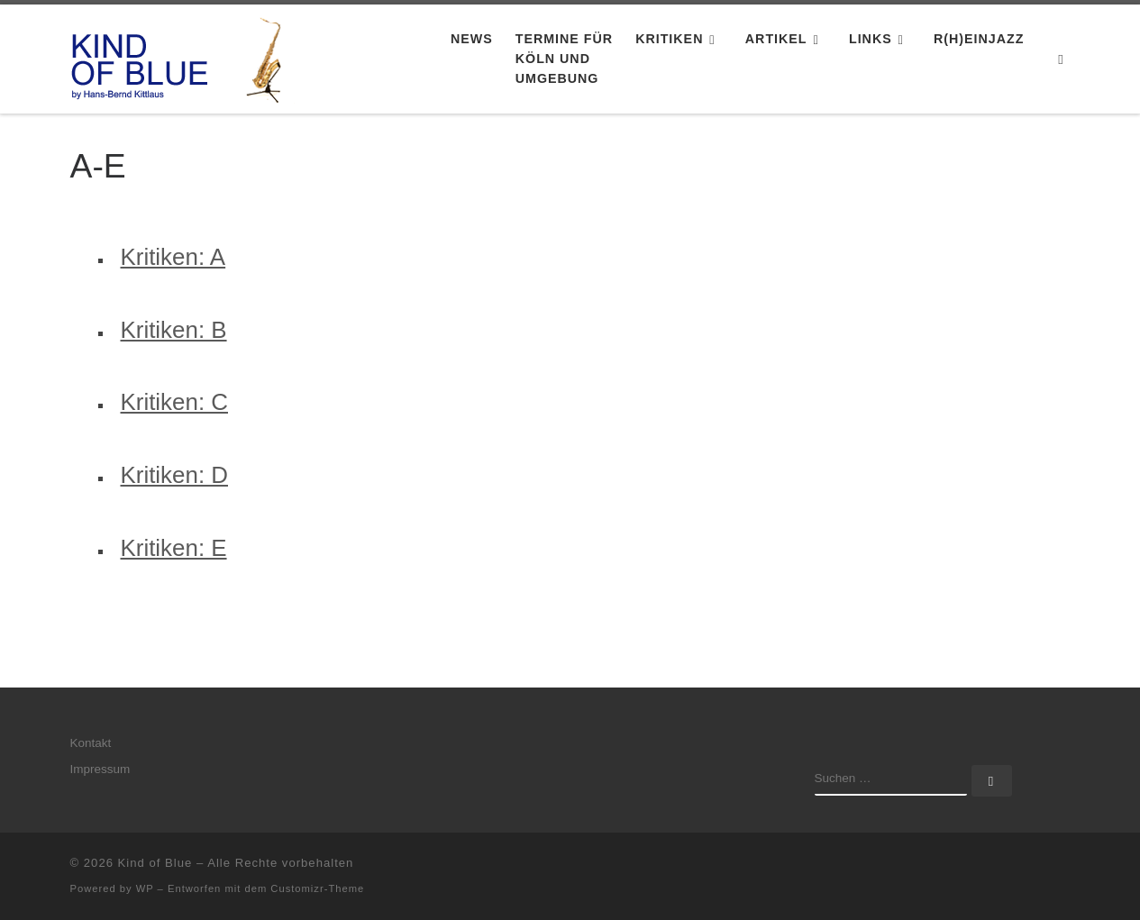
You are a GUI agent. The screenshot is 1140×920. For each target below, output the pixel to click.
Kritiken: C (175, 401)
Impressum (100, 769)
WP (145, 888)
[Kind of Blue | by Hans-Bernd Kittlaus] (183, 56)
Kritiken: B (174, 329)
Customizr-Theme (317, 888)
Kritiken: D (175, 474)
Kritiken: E (174, 547)
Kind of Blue (155, 863)
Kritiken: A (173, 256)
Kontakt (91, 743)
